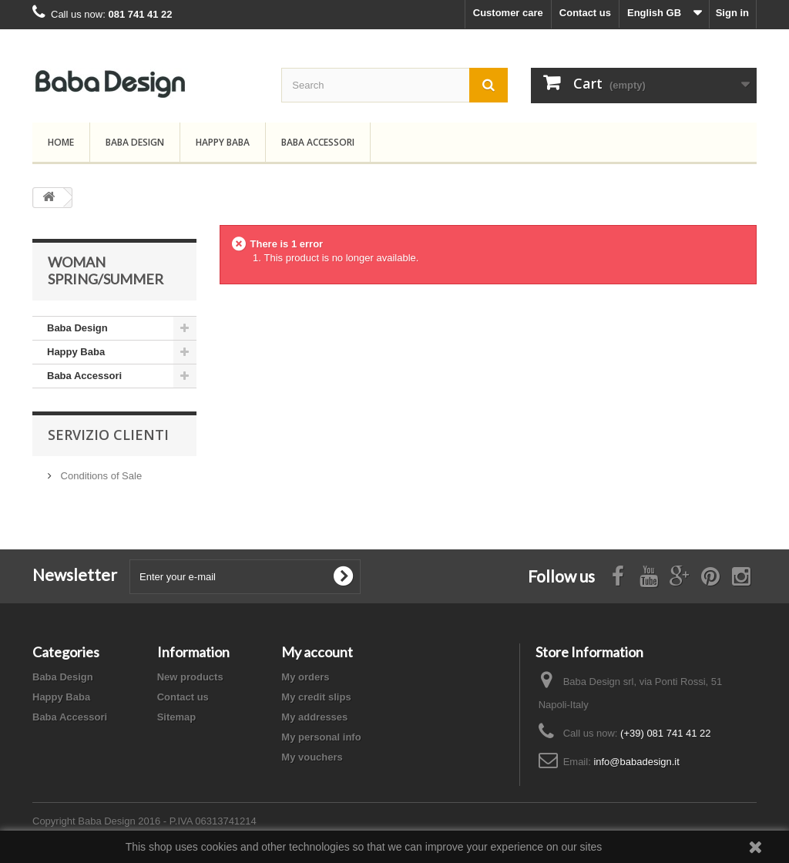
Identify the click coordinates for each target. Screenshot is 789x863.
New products (190, 677)
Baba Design (135, 142)
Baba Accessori (317, 142)
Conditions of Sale (100, 476)
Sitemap (176, 717)
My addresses (314, 717)
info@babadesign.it (636, 761)
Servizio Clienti (108, 434)
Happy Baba (223, 142)
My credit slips (316, 697)
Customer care (508, 12)
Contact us (585, 12)
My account (317, 651)
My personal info (321, 737)
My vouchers (311, 757)
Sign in (732, 12)
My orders (305, 677)
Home (61, 142)
